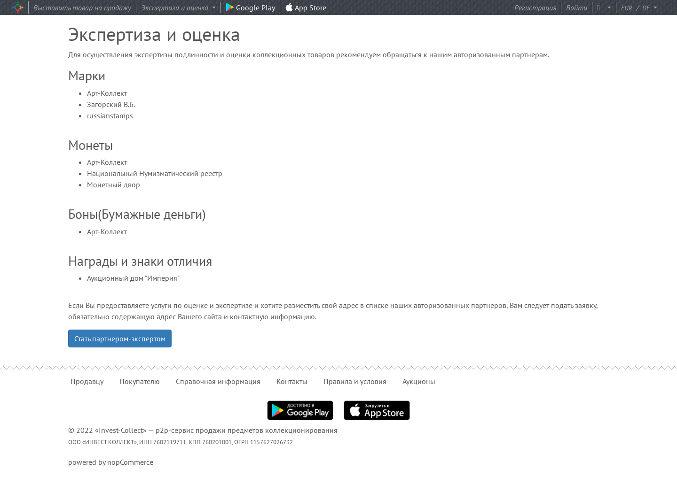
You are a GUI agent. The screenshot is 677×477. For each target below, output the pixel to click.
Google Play (250, 7)
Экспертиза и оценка (175, 7)
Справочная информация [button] (218, 381)
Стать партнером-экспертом (119, 338)
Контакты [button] (291, 381)
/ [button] (636, 7)
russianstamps (110, 115)
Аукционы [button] (418, 381)
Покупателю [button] (139, 381)
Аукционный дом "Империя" (133, 278)
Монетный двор (113, 184)
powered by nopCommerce (110, 462)
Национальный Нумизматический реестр (154, 173)
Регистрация (535, 7)
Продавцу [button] (87, 381)
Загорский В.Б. (111, 104)
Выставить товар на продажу (82, 7)
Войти (576, 7)
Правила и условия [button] (354, 381)
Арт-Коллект (107, 93)
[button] (606, 7)
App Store (305, 7)
